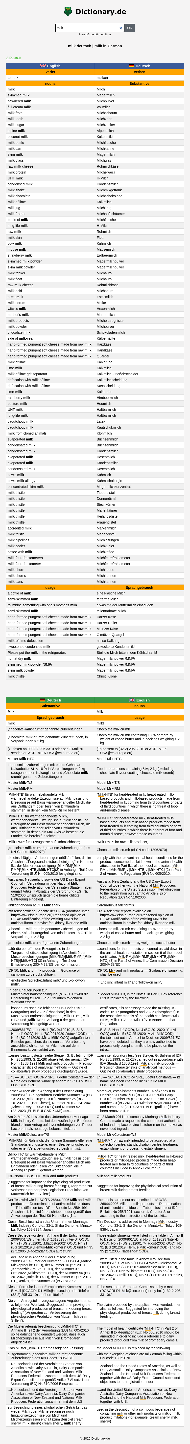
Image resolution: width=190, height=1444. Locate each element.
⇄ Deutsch (13, 58)
